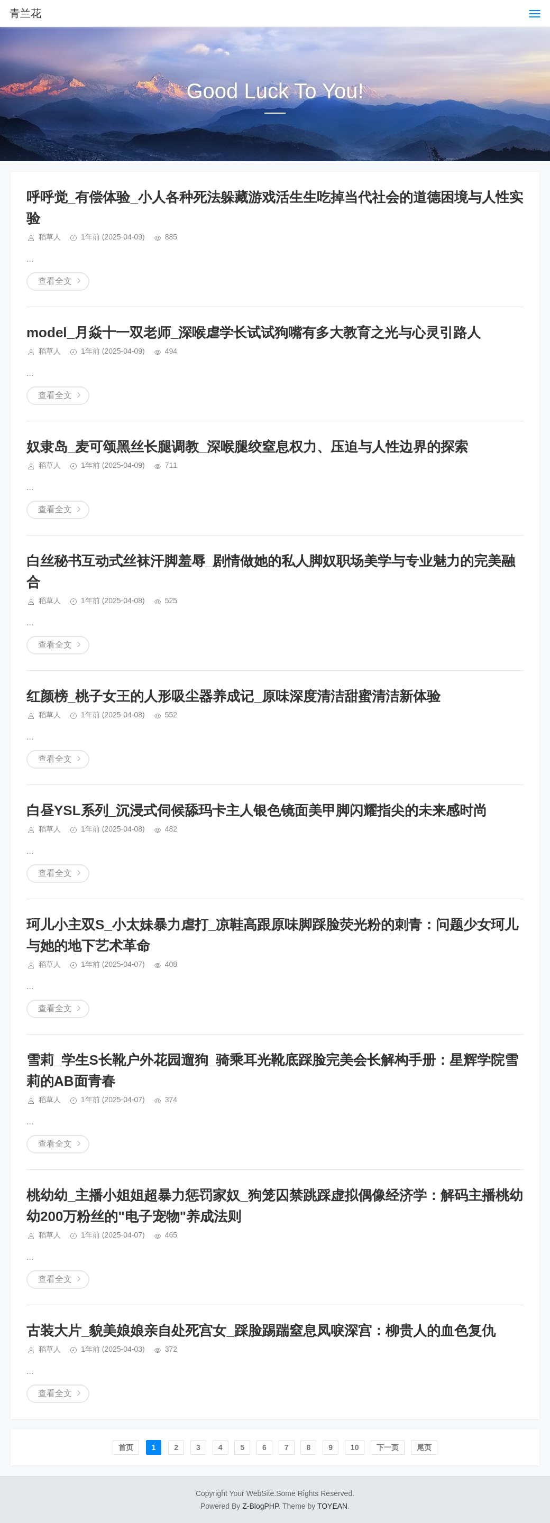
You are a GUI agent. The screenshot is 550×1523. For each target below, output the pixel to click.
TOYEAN (332, 1506)
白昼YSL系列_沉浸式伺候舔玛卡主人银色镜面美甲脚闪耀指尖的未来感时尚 (256, 810)
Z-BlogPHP (260, 1506)
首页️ (125, 1447)
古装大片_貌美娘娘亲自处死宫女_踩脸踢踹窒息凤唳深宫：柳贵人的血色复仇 (261, 1331)
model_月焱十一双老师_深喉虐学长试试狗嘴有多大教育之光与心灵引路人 (253, 332)
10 (355, 1447)
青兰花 (25, 13)
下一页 (388, 1447)
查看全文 (55, 280)
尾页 (424, 1447)
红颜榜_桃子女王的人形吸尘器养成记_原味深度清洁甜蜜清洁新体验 (233, 696)
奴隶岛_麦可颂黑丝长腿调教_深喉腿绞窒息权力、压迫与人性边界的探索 (247, 447)
